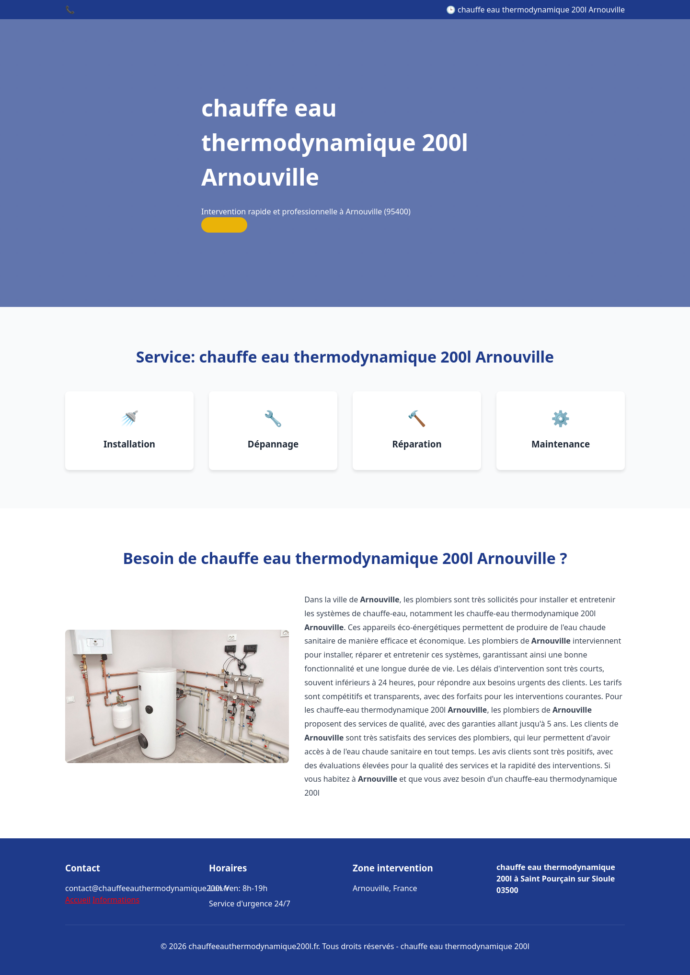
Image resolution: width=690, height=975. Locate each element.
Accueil (78, 899)
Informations (115, 899)
